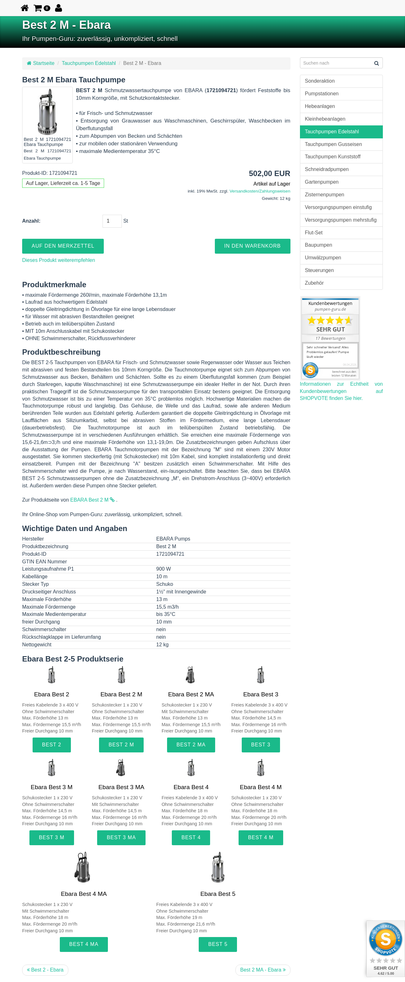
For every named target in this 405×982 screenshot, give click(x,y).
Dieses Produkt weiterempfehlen (58, 260)
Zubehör (314, 283)
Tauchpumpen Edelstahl (89, 63)
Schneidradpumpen (327, 169)
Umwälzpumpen (323, 257)
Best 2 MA (191, 744)
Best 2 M (121, 744)
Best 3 (261, 744)
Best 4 (191, 837)
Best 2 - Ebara (45, 969)
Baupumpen (318, 245)
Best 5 (217, 944)
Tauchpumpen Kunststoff (333, 156)
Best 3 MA (121, 837)
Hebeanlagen (320, 106)
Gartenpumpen (322, 182)
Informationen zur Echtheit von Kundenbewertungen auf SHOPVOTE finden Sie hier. (341, 391)
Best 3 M (52, 837)
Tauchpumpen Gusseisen (333, 144)
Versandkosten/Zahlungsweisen (260, 191)
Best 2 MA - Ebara (262, 969)
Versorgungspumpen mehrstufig (341, 220)
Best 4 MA (83, 944)
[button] (41, 8)
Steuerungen (319, 270)
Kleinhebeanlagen (325, 119)
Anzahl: (31, 221)
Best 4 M (261, 837)
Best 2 (51, 744)
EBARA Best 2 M (92, 500)
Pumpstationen (322, 93)
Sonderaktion (320, 81)
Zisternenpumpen (325, 194)
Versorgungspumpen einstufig (338, 207)
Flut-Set (314, 232)
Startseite (40, 63)
